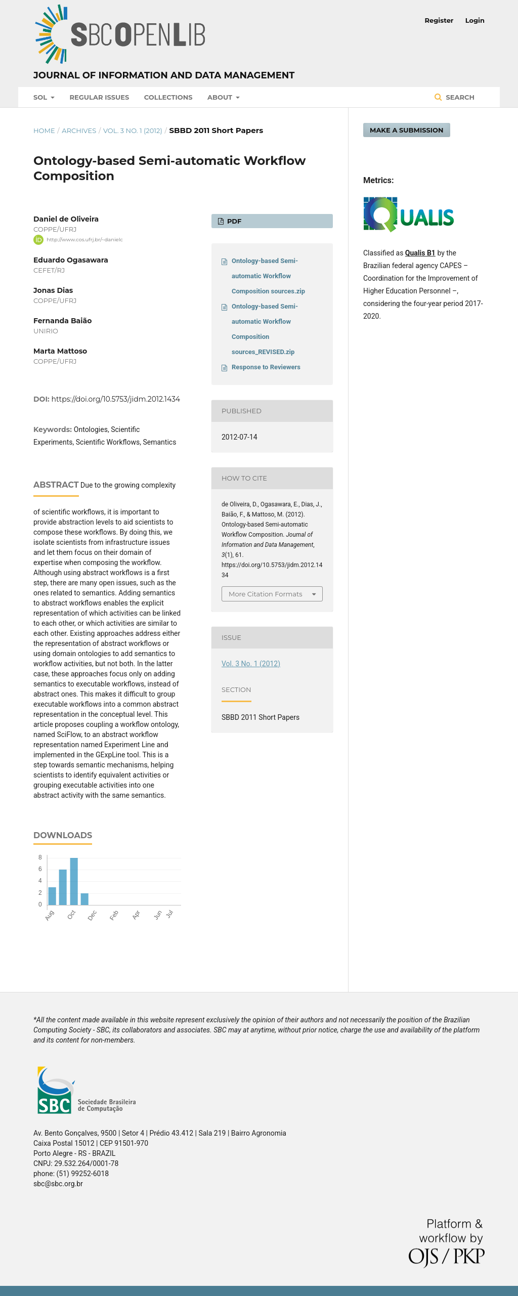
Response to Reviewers (266, 367)
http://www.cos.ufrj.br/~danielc (85, 239)
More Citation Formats (266, 594)
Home (44, 130)
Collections (168, 97)
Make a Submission (407, 130)
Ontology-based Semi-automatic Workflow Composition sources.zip (268, 276)
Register (439, 20)
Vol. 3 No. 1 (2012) (132, 130)
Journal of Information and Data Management (163, 75)
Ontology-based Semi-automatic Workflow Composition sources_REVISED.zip (265, 329)
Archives (79, 130)
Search (459, 97)
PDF (233, 221)
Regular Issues (100, 97)
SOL (41, 97)
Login (475, 20)
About (220, 97)
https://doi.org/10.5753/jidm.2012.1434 (116, 399)
